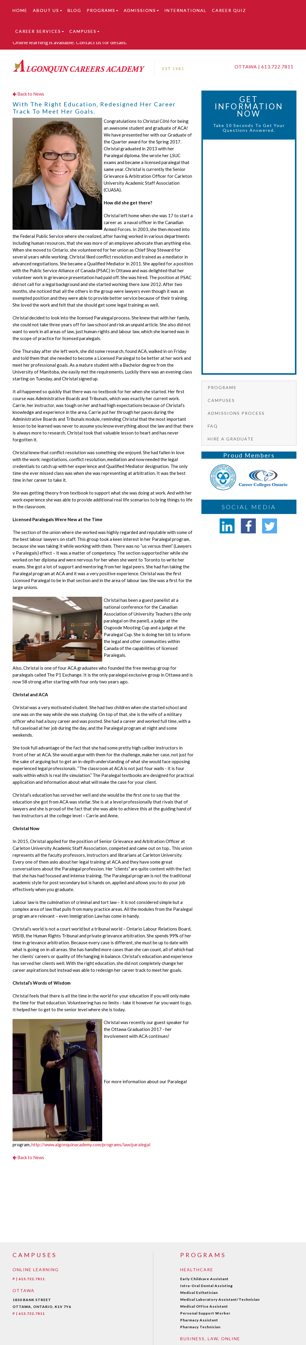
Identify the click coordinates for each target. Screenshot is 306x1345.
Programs (102, 10)
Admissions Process (236, 413)
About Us (47, 10)
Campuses (84, 31)
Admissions (141, 10)
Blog (74, 10)
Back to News (28, 94)
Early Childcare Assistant (204, 1279)
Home (20, 10)
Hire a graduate (231, 438)
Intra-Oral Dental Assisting (206, 1285)
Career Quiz (229, 10)
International (185, 10)
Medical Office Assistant (204, 1306)
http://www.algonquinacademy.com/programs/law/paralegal (90, 1144)
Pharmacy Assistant (199, 1320)
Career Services (39, 31)
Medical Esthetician (199, 1292)
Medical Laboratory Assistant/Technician (220, 1299)
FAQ (213, 426)
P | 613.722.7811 (29, 1279)
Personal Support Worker (205, 1313)
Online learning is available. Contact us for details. (70, 42)
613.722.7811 (277, 66)
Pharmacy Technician (200, 1327)
